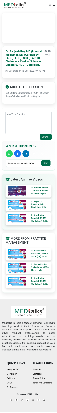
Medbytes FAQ (13, 369)
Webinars (11, 378)
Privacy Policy (39, 378)
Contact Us (37, 374)
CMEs (9, 383)
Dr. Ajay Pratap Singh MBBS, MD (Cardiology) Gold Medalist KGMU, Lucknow (39, 218)
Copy (45, 163)
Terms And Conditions (42, 383)
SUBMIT (46, 137)
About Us (37, 369)
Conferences (12, 387)
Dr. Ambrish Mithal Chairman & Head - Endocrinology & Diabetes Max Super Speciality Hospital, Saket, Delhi (40, 190)
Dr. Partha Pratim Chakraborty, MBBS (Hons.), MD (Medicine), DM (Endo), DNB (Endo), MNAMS (40, 267)
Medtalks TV (12, 374)
